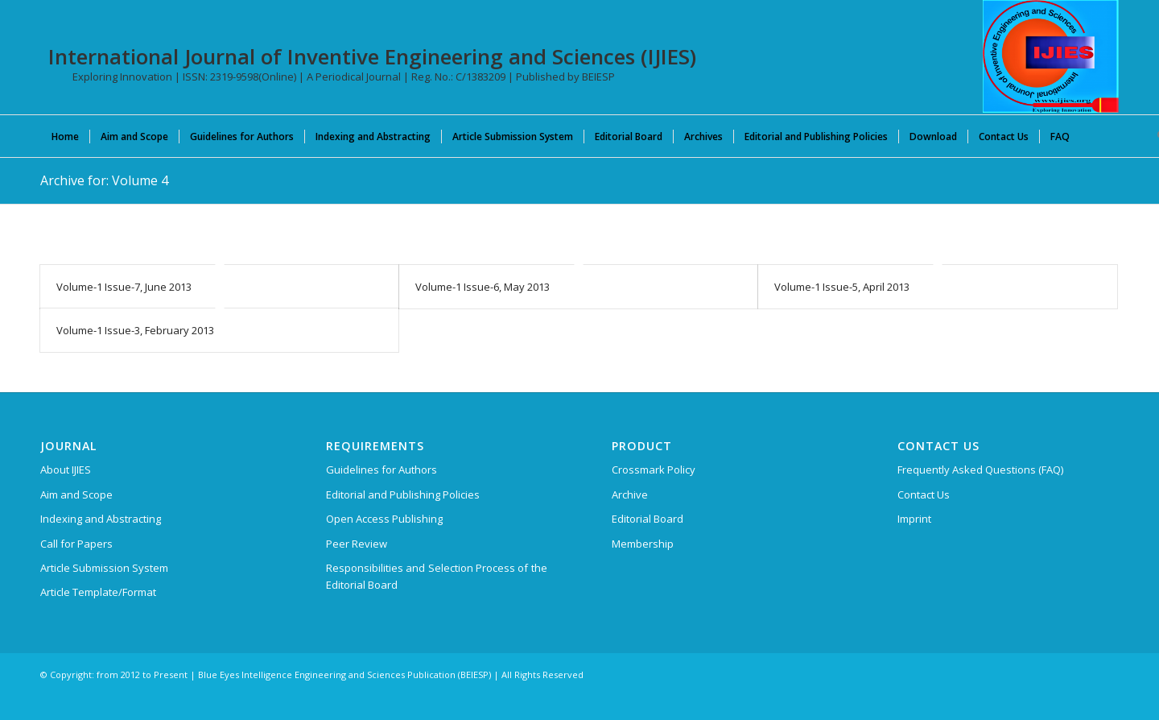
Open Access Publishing (384, 518)
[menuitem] (65, 136)
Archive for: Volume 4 (104, 180)
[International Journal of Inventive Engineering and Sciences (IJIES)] (1051, 56)
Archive (630, 494)
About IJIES (65, 469)
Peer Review (356, 543)
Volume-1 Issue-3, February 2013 (135, 330)
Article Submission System (104, 568)
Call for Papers (76, 543)
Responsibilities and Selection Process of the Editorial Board (436, 576)
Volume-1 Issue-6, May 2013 (482, 286)
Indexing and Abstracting (100, 518)
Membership (643, 543)
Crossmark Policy (653, 469)
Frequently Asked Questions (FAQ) (980, 469)
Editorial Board (647, 518)
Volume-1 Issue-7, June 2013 (124, 286)
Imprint (914, 518)
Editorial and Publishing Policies (403, 494)
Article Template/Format (98, 592)
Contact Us (923, 494)
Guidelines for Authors (381, 469)
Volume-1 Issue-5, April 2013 (841, 286)
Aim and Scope (76, 494)
